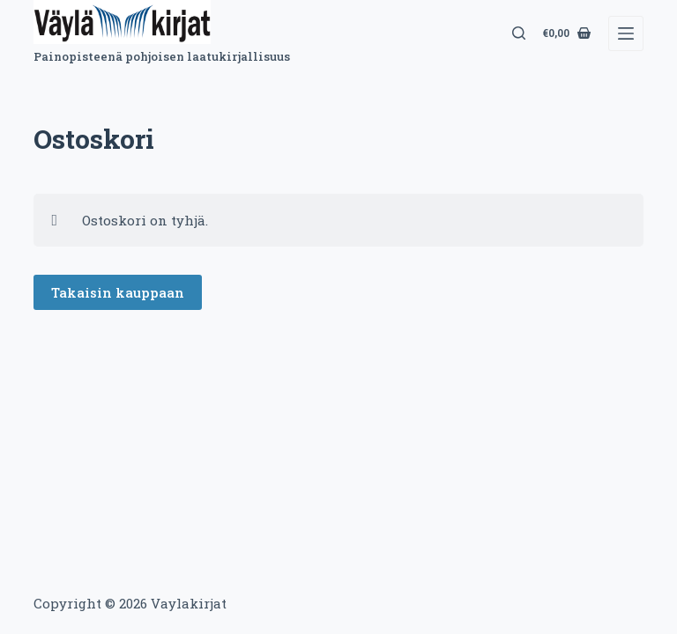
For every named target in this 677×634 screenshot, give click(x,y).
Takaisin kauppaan (117, 292)
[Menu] (626, 33)
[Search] (518, 33)
